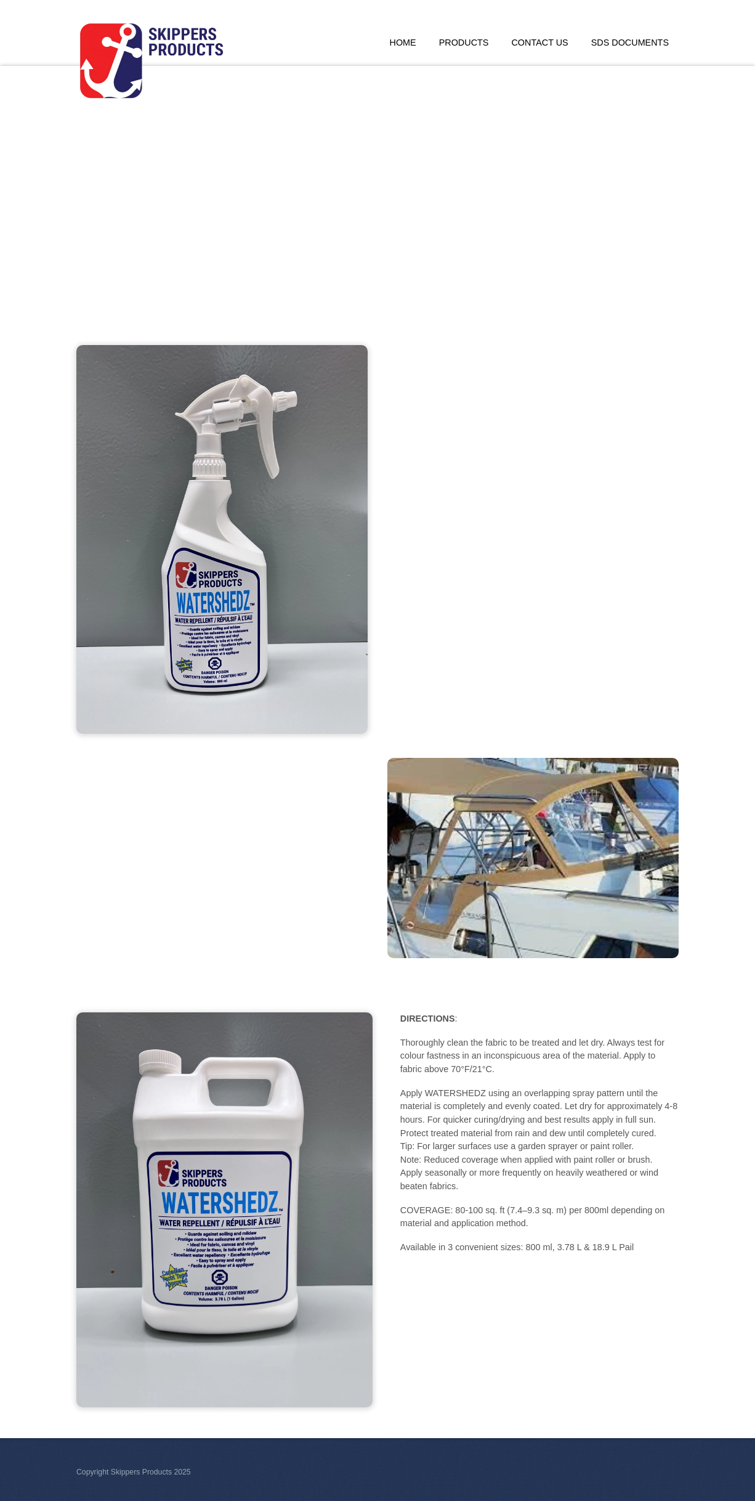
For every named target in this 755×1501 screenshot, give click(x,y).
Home (403, 42)
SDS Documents (630, 42)
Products (464, 42)
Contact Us (539, 42)
